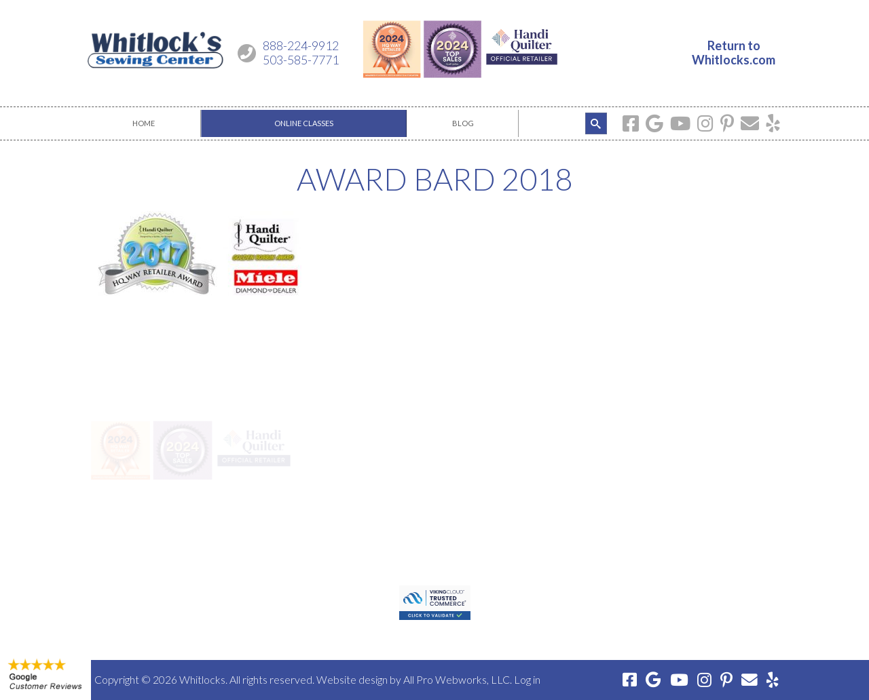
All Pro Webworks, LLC (456, 679)
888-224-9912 (301, 45)
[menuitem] (144, 123)
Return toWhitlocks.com (733, 53)
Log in (527, 679)
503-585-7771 (301, 59)
